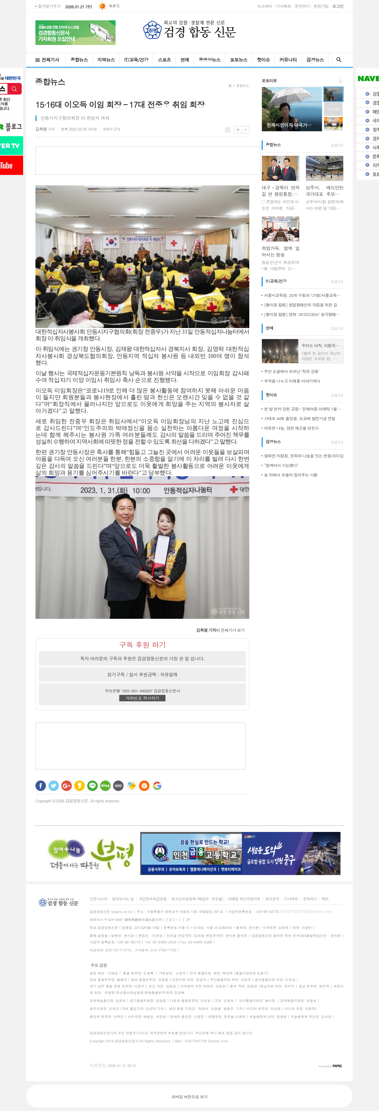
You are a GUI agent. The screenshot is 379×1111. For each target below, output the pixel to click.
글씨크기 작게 (245, 130)
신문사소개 (98, 899)
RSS (325, 899)
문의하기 (302, 6)
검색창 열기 (337, 60)
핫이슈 (263, 59)
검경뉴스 (315, 59)
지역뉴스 (106, 59)
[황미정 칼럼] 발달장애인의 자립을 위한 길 (300, 305)
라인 (92, 786)
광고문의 (272, 899)
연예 (184, 59)
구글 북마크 (157, 786)
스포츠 (164, 59)
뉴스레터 (264, 6)
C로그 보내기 (144, 786)
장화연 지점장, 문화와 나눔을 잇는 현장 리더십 (304, 456)
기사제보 (283, 6)
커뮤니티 (288, 59)
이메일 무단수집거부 (244, 899)
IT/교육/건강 (136, 59)
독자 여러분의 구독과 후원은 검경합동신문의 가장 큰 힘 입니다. (142, 658)
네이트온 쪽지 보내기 (131, 786)
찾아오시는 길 (123, 899)
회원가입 (320, 6)
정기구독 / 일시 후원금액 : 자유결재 (142, 674)
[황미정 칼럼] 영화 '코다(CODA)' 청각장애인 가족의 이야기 (304, 314)
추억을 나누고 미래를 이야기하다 (292, 381)
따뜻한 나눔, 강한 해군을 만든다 (291, 428)
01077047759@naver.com (308, 911)
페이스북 (40, 786)
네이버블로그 (105, 786)
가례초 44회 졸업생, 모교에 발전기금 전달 (299, 418)
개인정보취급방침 (152, 899)
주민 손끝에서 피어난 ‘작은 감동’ (291, 371)
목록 (228, 130)
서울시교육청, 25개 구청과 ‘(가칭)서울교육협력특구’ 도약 (304, 295)
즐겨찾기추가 (49, 6)
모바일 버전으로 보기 (189, 1097)
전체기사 (50, 59)
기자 (45, 129)
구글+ (66, 786)
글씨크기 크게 (238, 130)
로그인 (338, 6)
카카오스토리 (79, 786)
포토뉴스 (238, 59)
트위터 (53, 786)
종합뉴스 (79, 59)
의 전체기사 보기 (220, 630)
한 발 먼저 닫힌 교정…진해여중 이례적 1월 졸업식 (304, 409)
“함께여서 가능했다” (281, 465)
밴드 (118, 786)
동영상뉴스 (210, 59)
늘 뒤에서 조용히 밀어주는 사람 (290, 475)
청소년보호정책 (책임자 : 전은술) (197, 899)
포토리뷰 (269, 80)
